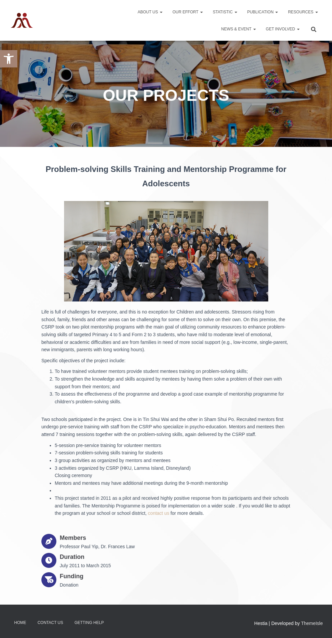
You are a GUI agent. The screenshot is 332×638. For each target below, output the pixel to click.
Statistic (225, 12)
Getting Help (89, 622)
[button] (8, 58)
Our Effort (188, 12)
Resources (303, 12)
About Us (149, 12)
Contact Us (50, 622)
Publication (262, 12)
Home (20, 622)
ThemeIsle (312, 623)
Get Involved (283, 29)
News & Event (238, 29)
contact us (158, 513)
